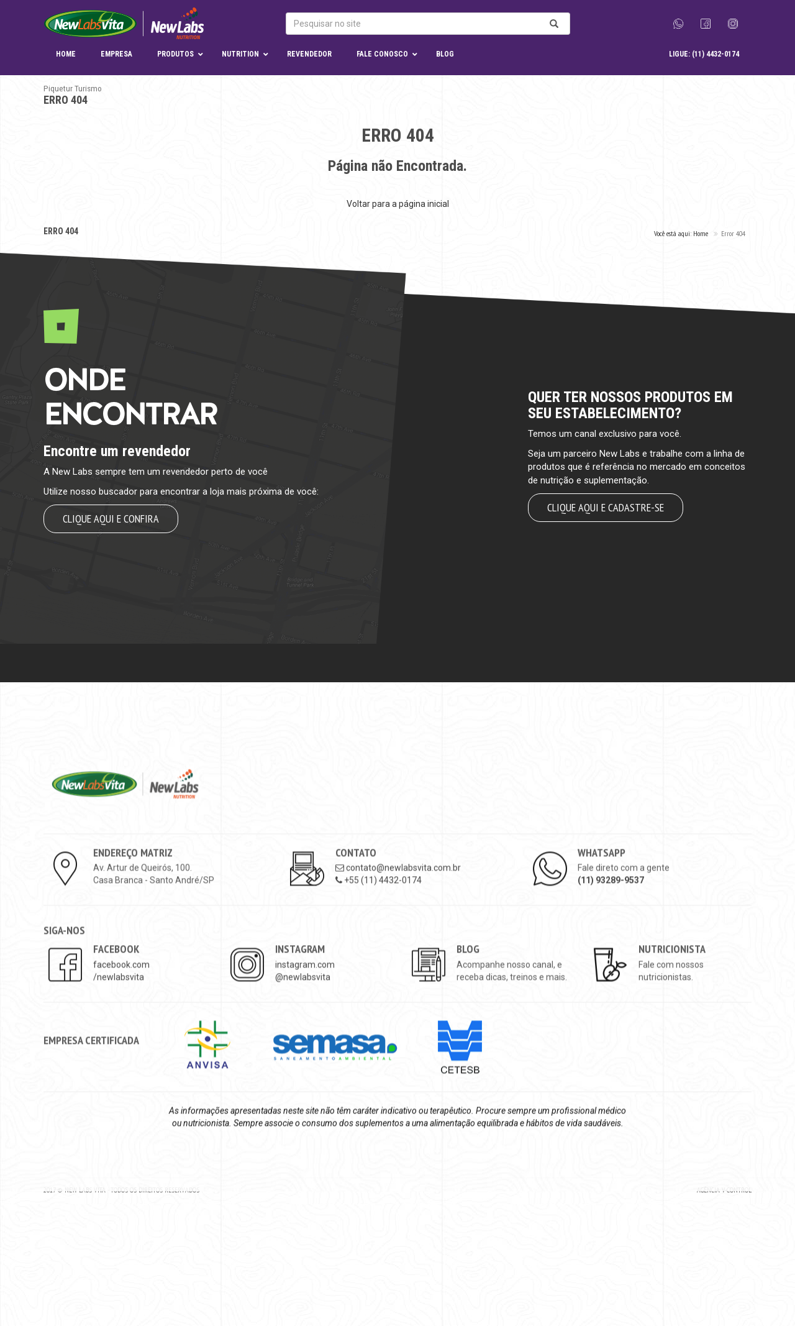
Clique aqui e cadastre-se (605, 507)
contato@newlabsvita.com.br (398, 973)
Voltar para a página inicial (398, 204)
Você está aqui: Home (681, 233)
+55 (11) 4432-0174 (378, 985)
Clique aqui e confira (111, 518)
